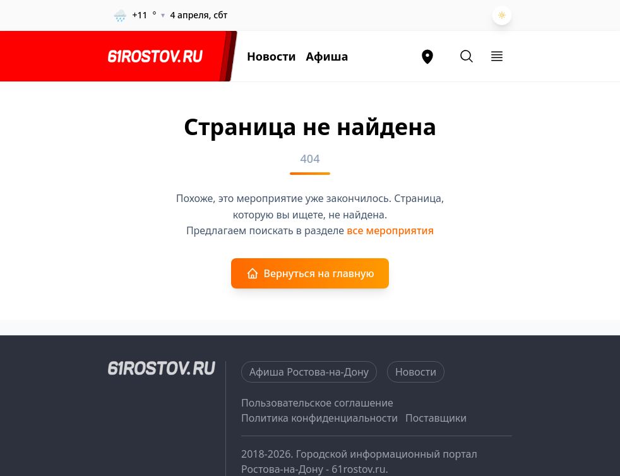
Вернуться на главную (310, 273)
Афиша (327, 56)
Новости (271, 56)
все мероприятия (390, 230)
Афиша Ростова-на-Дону (309, 372)
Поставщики (436, 418)
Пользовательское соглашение (317, 403)
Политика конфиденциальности (319, 418)
